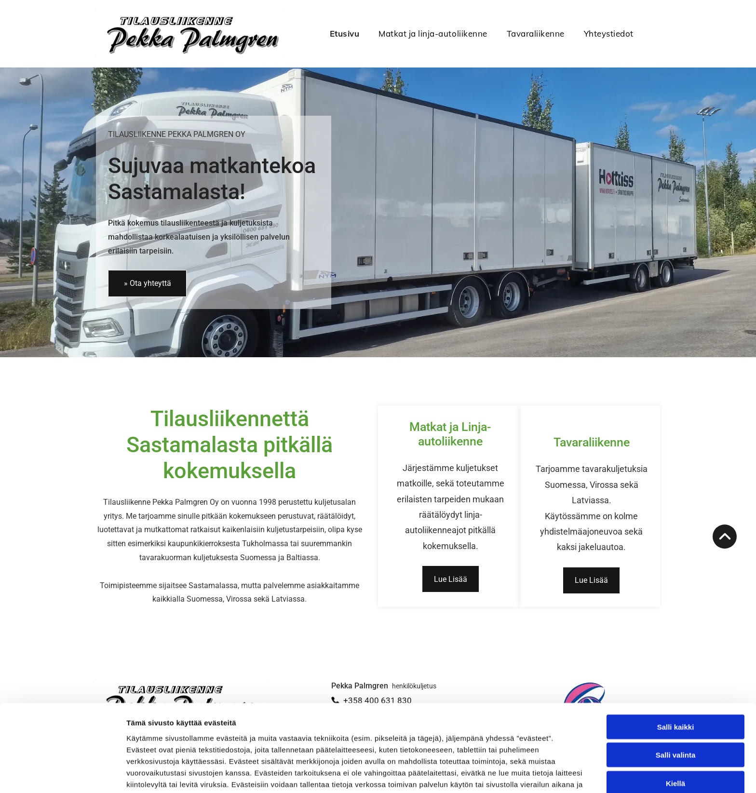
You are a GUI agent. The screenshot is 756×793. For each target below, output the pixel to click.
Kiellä (675, 730)
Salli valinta (676, 702)
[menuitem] (335, 33)
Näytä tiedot (516, 774)
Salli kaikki (675, 674)
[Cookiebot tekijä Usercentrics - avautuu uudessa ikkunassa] (62, 774)
